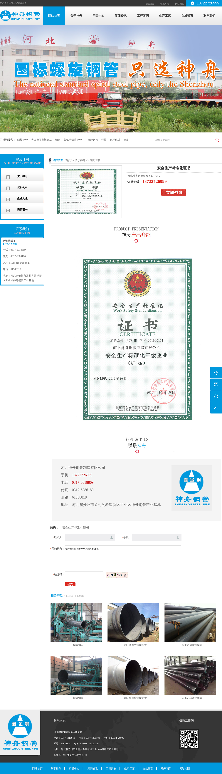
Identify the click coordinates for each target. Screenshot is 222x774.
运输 (104, 139)
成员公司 (22, 187)
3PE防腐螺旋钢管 (192, 645)
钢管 (57, 139)
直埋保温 (115, 139)
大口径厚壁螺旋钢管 (135, 645)
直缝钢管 (93, 139)
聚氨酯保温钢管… (74, 139)
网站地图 (179, 3)
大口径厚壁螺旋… (41, 139)
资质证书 (22, 209)
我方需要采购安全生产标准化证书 (123, 555)
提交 (70, 584)
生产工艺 (165, 15)
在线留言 (149, 3)
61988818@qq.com (19, 262)
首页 (68, 160)
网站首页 (54, 15)
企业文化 (22, 198)
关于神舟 (76, 15)
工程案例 (143, 15)
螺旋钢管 (22, 139)
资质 (126, 139)
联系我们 (209, 15)
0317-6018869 (83, 482)
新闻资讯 (121, 15)
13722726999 (82, 475)
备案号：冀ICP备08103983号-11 (70, 755)
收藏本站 (164, 3)
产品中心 (98, 15)
